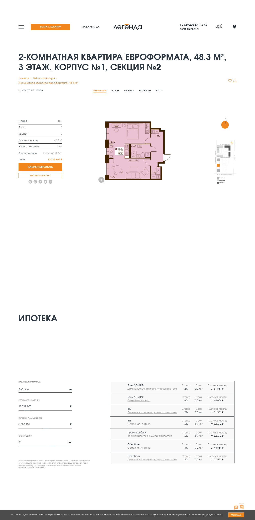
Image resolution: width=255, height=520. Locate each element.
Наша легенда (90, 27)
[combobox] (45, 390)
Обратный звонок (189, 29)
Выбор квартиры (44, 78)
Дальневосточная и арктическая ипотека (152, 389)
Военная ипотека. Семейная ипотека (150, 436)
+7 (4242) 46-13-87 (193, 25)
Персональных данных (148, 515)
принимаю (236, 515)
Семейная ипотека (139, 400)
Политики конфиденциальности (205, 515)
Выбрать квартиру (50, 27)
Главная (24, 78)
